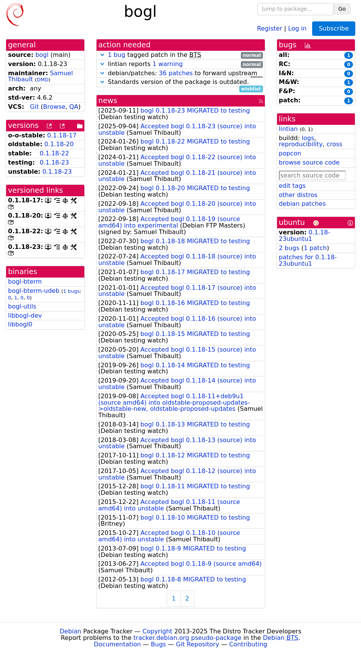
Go (342, 9)
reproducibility (301, 144)
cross (334, 144)
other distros (298, 195)
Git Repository (197, 644)
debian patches (302, 203)
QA (73, 106)
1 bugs (71, 291)
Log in (297, 28)
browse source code (309, 162)
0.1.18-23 (54, 162)
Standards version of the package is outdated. (180, 82)
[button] (102, 54)
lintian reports (180, 64)
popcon (290, 153)
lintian (288, 128)
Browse (54, 106)
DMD (42, 79)
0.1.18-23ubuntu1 (304, 235)
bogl (42, 54)
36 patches (176, 73)
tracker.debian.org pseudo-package (188, 637)
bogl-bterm (25, 281)
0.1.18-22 (54, 153)
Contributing (248, 644)
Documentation (117, 644)
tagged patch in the (180, 55)
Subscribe (334, 28)
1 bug (117, 54)
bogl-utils (22, 306)
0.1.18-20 (59, 144)
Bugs (158, 644)
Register (269, 28)
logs (307, 138)
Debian (70, 631)
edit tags (292, 185)
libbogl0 (20, 324)
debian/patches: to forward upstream (180, 73)
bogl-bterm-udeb (34, 290)
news (108, 100)
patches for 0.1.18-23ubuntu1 (308, 260)
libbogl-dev (25, 315)
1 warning (168, 64)
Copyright (157, 631)
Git (34, 106)
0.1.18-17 (62, 135)
